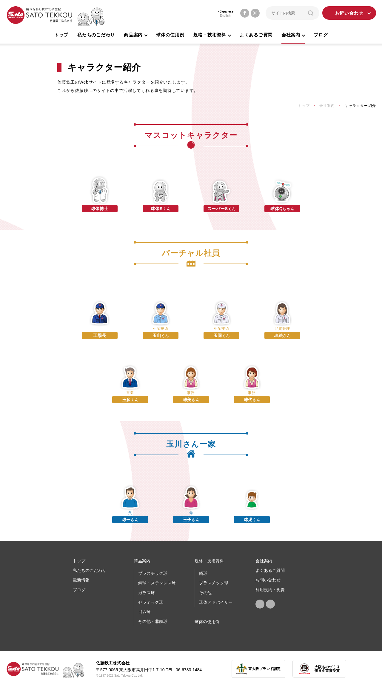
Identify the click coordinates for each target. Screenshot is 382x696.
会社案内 (263, 560)
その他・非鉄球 (152, 621)
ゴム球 (144, 611)
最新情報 (81, 580)
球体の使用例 (170, 34)
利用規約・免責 (270, 589)
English (225, 15)
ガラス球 (146, 592)
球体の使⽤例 (207, 621)
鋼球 (203, 573)
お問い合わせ (349, 13)
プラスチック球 (152, 573)
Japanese (226, 11)
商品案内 (142, 560)
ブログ (321, 34)
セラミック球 (150, 602)
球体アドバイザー (215, 602)
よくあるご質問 (256, 34)
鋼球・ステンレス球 (157, 582)
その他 (205, 592)
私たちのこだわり (96, 34)
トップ (61, 34)
